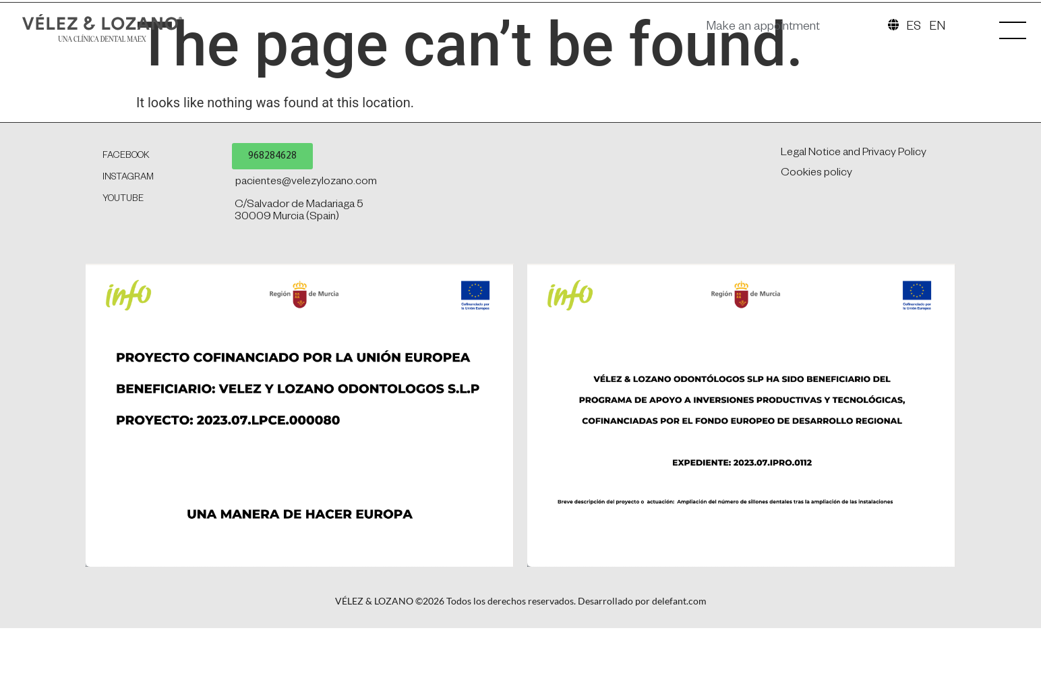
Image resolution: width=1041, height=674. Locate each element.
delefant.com (679, 665)
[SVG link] (127, 34)
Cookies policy (816, 238)
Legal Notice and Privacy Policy (853, 218)
